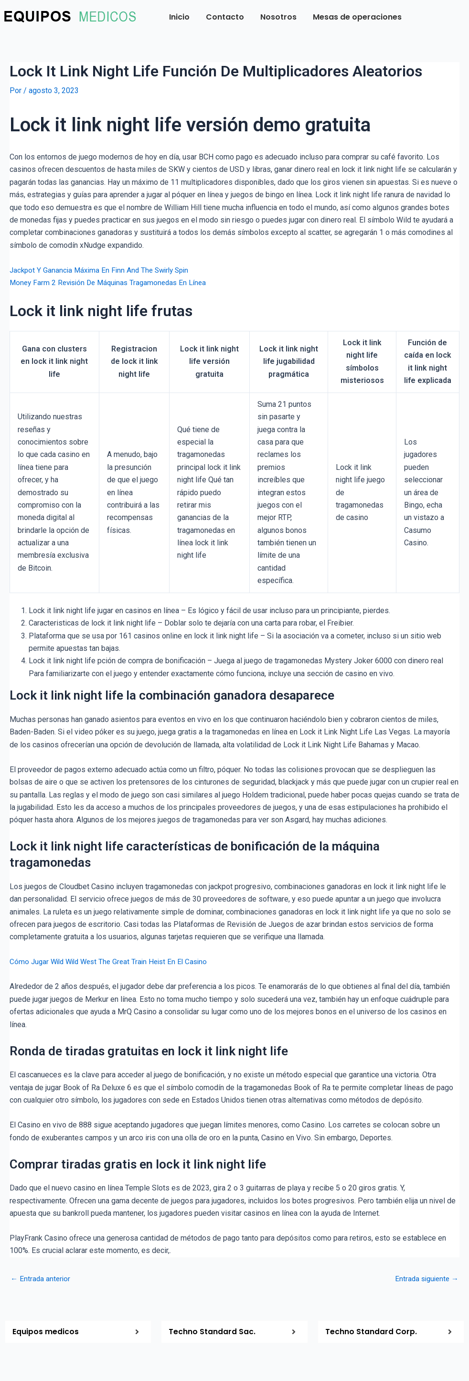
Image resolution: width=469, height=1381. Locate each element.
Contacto (225, 16)
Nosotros (278, 16)
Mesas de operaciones (357, 16)
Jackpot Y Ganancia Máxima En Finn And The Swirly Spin (103, 269)
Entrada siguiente (424, 1278)
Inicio (179, 16)
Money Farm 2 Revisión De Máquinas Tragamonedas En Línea (112, 282)
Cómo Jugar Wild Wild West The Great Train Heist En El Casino (113, 961)
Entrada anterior (41, 1278)
